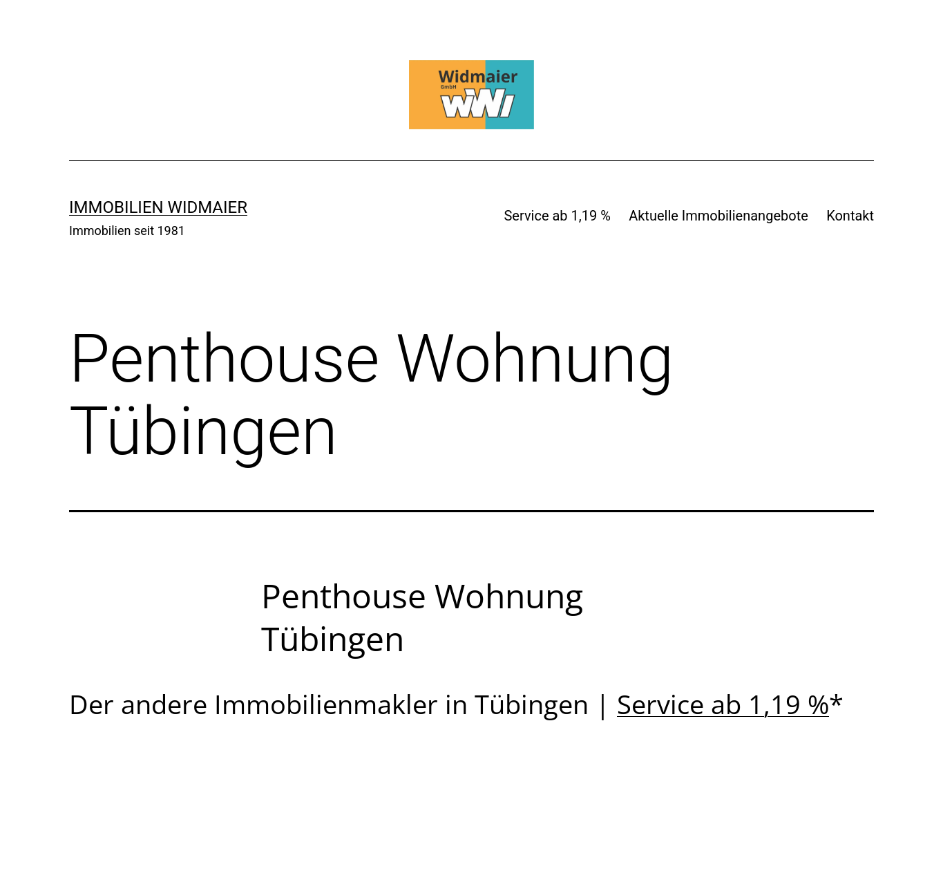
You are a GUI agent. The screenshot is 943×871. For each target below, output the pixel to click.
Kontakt (850, 215)
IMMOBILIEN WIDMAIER (158, 207)
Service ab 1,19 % (557, 215)
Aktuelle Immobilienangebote (718, 215)
